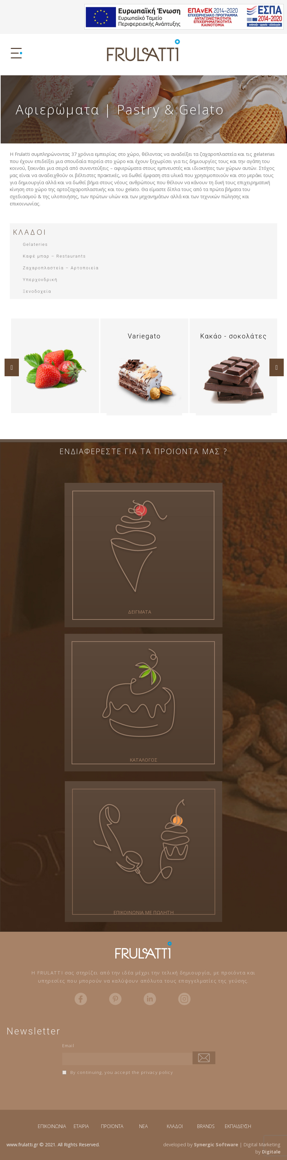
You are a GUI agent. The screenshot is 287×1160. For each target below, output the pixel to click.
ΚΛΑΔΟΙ (175, 1126)
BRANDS (206, 1126)
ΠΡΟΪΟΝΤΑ (112, 1126)
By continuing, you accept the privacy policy (117, 1072)
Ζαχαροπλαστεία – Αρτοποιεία (61, 267)
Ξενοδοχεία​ (37, 291)
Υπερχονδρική (40, 279)
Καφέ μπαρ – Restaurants (54, 256)
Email (68, 1045)
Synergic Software (216, 1144)
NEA (143, 1126)
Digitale (271, 1152)
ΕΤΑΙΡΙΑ (81, 1126)
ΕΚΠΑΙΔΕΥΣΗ (238, 1126)
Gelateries (35, 244)
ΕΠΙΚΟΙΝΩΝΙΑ (52, 1126)
